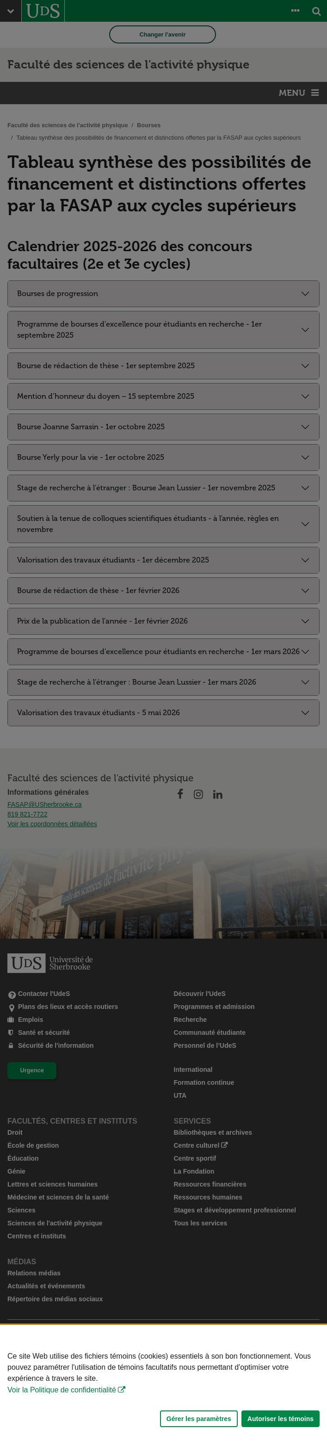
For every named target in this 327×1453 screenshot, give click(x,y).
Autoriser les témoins (280, 1418)
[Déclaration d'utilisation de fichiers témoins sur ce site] (163, 1389)
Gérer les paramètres (199, 1418)
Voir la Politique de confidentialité (61, 1390)
